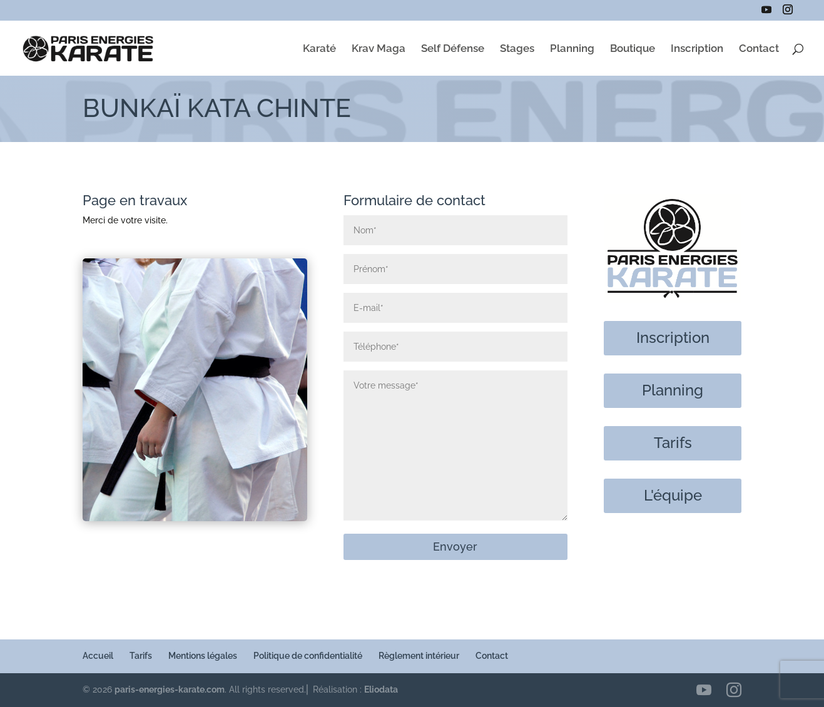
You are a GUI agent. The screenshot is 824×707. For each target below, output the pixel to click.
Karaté (319, 49)
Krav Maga (378, 49)
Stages (517, 49)
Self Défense (452, 49)
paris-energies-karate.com (169, 689)
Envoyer (455, 546)
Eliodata (381, 689)
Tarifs (673, 443)
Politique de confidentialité (307, 656)
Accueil (98, 656)
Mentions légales (202, 656)
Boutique (632, 49)
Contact (759, 49)
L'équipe (673, 495)
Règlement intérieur (419, 656)
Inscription (697, 49)
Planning (572, 49)
